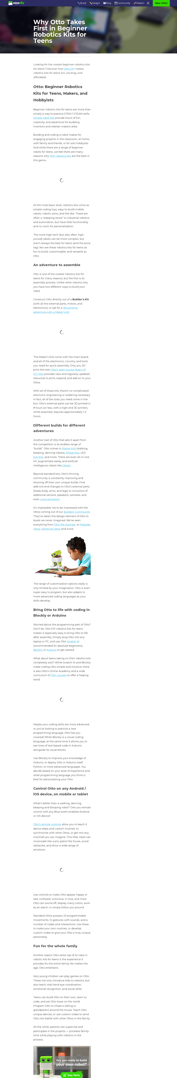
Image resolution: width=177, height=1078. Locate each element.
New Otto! (161, 3)
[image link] (16, 3)
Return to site (41, 1046)
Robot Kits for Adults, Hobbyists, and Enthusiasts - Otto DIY (116, 1036)
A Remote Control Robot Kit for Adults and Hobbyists (58, 1036)
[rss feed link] (142, 1046)
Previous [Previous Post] (38, 1030)
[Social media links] (148, 3)
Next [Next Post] (93, 1030)
